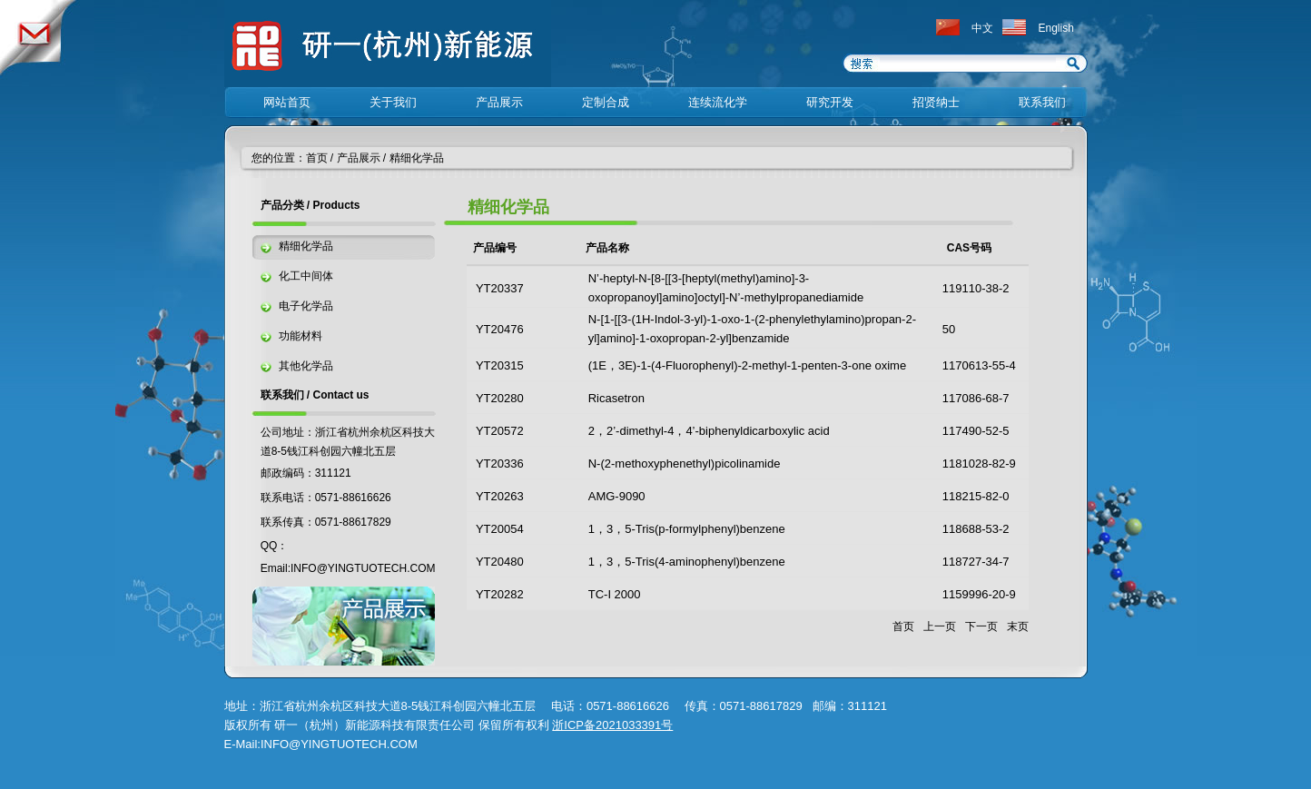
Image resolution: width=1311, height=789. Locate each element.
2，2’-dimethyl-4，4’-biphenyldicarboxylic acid (709, 431)
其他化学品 (306, 366)
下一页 (981, 626)
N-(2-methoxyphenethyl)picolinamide (684, 463)
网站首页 (286, 102)
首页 (317, 158)
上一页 (939, 626)
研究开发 (829, 102)
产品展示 (499, 102)
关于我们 (393, 102)
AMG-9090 (617, 496)
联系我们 (1042, 102)
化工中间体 (306, 276)
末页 (1018, 626)
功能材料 (300, 336)
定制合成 (605, 102)
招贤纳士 (936, 102)
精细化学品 (416, 158)
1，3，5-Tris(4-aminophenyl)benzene (686, 561)
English (1056, 28)
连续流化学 (717, 102)
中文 (982, 28)
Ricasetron (616, 398)
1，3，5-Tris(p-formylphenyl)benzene (686, 529)
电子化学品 (306, 306)
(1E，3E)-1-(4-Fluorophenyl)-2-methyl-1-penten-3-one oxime (747, 365)
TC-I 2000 (614, 594)
